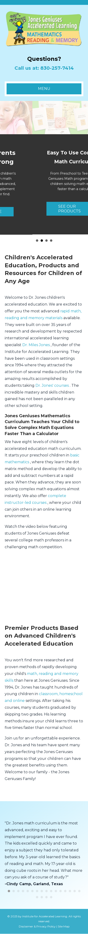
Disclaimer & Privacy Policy (37, 926)
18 (42, 897)
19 (46, 897)
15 (74, 891)
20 (51, 897)
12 (60, 891)
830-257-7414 (57, 68)
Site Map (63, 926)
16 (79, 891)
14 (70, 891)
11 (56, 891)
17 (37, 897)
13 (65, 891)
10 (51, 891)
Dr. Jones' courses (52, 385)
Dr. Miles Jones (36, 345)
